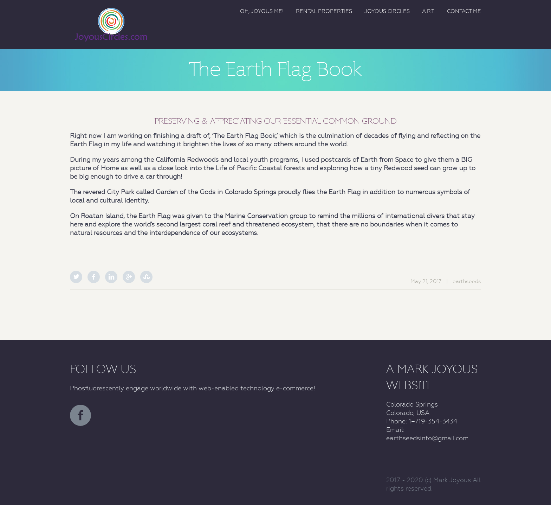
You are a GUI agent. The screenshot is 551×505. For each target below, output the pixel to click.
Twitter (76, 277)
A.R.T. (428, 11)
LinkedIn (111, 277)
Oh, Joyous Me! (262, 11)
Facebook (93, 277)
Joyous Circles (387, 11)
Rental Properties (324, 11)
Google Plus (129, 277)
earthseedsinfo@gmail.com (427, 438)
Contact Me (464, 11)
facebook (80, 415)
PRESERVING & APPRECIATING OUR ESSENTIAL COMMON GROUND (276, 121)
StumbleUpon (146, 277)
